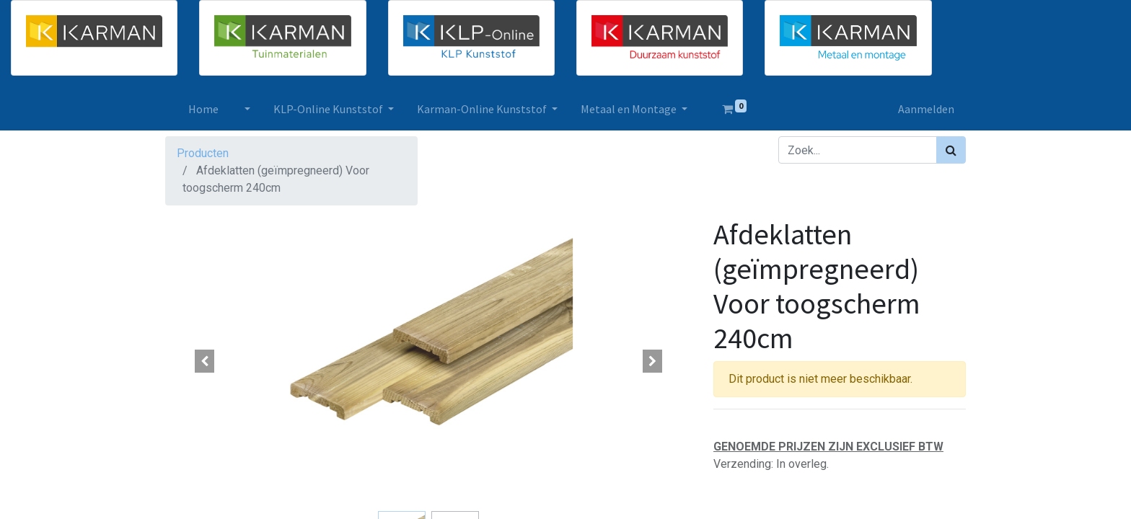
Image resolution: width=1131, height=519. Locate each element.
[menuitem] (203, 108)
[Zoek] (951, 150)
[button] (205, 361)
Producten (203, 153)
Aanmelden (926, 109)
